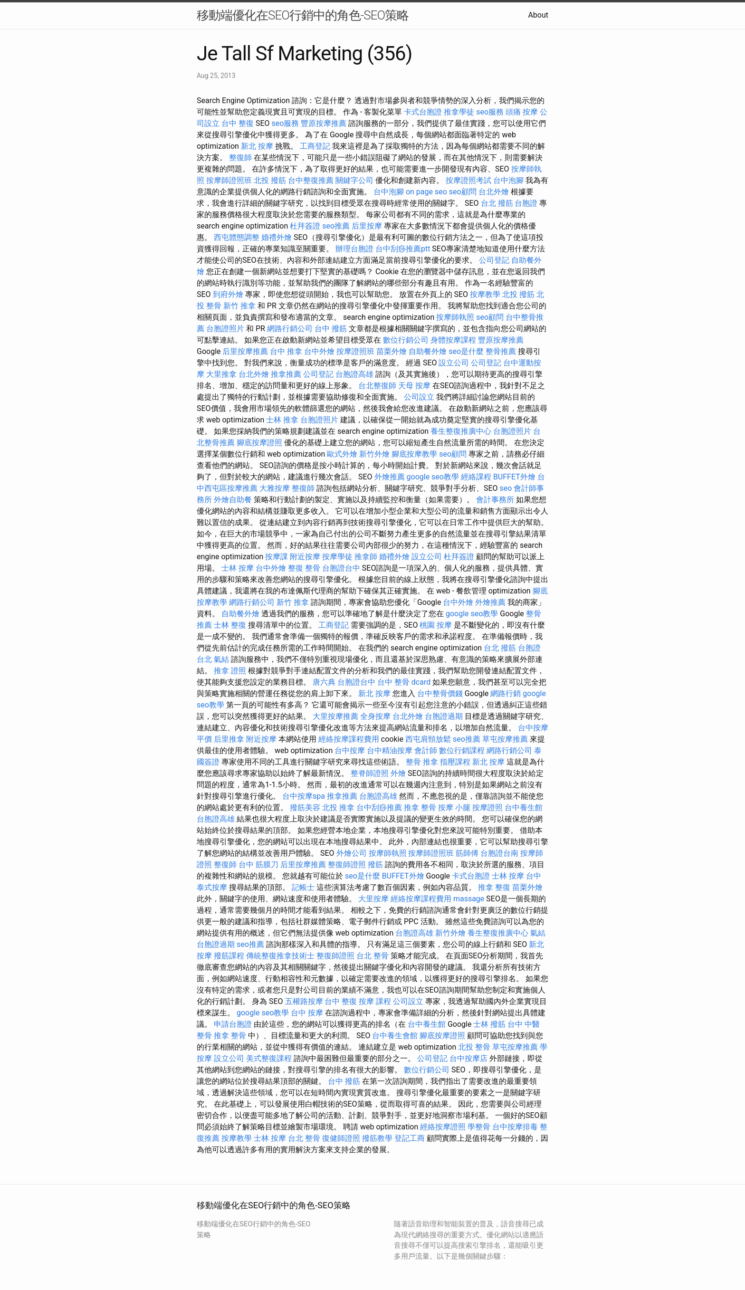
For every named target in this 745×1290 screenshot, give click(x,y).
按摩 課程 (375, 1001)
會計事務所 (495, 499)
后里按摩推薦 (245, 351)
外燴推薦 (389, 476)
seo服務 (490, 111)
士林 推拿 (282, 419)
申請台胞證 (233, 1024)
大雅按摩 (274, 488)
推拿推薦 (286, 374)
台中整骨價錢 (440, 693)
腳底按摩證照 (259, 442)
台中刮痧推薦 (379, 807)
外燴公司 (351, 853)
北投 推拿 (338, 807)
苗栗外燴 (391, 351)
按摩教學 (485, 294)
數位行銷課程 (462, 750)
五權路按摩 (304, 1001)
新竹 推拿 (239, 305)
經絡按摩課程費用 (348, 739)
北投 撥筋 (270, 180)
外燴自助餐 (233, 499)
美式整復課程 (269, 1058)
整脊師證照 (370, 773)
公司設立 (419, 396)
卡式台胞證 (423, 111)
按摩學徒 (337, 556)
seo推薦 (336, 225)
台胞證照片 (225, 328)
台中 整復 (237, 123)
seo (505, 488)
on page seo (426, 191)
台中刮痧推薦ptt (402, 248)
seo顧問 (463, 191)
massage (468, 898)
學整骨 (479, 1126)
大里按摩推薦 (335, 716)
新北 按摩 (257, 146)
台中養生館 (524, 807)
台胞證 (526, 203)
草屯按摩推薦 (505, 739)
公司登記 (494, 260)
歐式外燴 (342, 454)
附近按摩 (305, 556)
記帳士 (303, 887)
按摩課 (276, 556)
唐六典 (324, 682)
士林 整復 (230, 625)
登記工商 (409, 1138)
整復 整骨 (304, 568)
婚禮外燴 (276, 237)
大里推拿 (221, 374)
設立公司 (454, 362)
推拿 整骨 (420, 807)
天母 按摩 (414, 385)
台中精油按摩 (389, 750)
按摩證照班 (355, 351)
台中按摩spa (303, 796)
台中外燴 (319, 351)
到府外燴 (228, 294)
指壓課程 (455, 761)
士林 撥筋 (489, 1024)
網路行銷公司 (290, 328)
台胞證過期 (444, 716)
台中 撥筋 (331, 328)
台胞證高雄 (354, 374)
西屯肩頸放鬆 (428, 739)
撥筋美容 (305, 807)
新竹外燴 (374, 454)
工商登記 (315, 146)
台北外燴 (493, 191)
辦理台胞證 (354, 248)
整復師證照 (347, 864)
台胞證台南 (499, 853)
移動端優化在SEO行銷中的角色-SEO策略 (303, 15)
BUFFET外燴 (514, 476)
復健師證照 (341, 1138)
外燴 (398, 773)
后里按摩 (367, 225)
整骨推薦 (501, 351)
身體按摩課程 (453, 339)
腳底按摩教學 (414, 454)
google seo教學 (433, 476)
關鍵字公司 (354, 180)
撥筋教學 (377, 1138)
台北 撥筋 (497, 203)
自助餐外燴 (428, 351)
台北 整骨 (372, 955)
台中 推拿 (286, 351)
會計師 (425, 750)
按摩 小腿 (454, 807)
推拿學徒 (459, 111)
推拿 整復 (494, 887)
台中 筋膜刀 (258, 864)
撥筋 (375, 864)
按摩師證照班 (229, 180)
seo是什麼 (466, 351)
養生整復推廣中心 (460, 431)
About (538, 14)
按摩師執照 (455, 317)
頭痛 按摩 (522, 111)
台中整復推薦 (311, 180)
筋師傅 (467, 853)
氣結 (221, 659)
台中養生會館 (395, 1035)
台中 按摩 (307, 1012)
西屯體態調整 (236, 237)
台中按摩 (349, 750)
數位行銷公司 (406, 339)
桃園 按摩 (436, 625)
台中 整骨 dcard (403, 682)
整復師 (240, 157)
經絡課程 (476, 476)
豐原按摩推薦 (323, 123)
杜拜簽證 (305, 225)
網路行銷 (505, 693)
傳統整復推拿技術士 (280, 955)
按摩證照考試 (468, 180)
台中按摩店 (468, 1058)
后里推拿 (229, 739)
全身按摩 (375, 716)
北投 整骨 (474, 1046)
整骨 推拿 (422, 761)
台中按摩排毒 (515, 1126)
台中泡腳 (508, 180)
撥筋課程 (229, 955)
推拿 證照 (230, 670)
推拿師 (365, 556)
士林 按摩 (237, 568)
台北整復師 (377, 385)
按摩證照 (487, 807)
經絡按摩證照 (443, 1126)
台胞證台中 (341, 568)
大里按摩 (373, 898)
